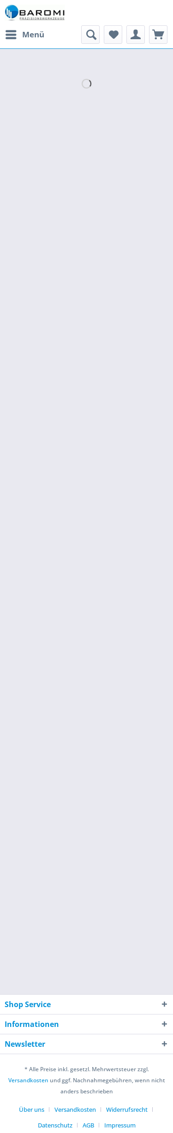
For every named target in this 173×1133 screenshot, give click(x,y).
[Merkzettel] (113, 34)
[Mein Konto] (135, 34)
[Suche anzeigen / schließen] (90, 34)
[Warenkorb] (158, 34)
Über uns (31, 1109)
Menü (25, 33)
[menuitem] (24, 34)
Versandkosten (28, 1080)
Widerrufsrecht (127, 1109)
